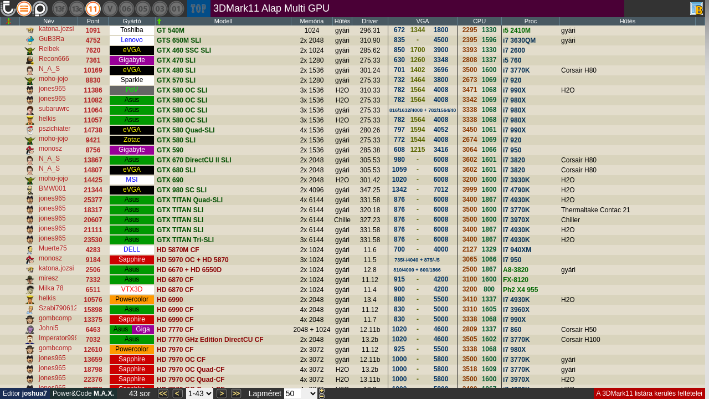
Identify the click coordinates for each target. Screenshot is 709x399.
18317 (93, 210)
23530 (93, 240)
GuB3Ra (51, 39)
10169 (93, 70)
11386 (93, 90)
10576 (93, 300)
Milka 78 (51, 288)
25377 (93, 200)
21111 (93, 230)
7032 (93, 340)
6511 (93, 290)
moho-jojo (53, 79)
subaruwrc (54, 108)
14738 (93, 130)
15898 (93, 310)
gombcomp (55, 318)
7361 (93, 60)
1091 (93, 30)
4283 (93, 250)
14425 (93, 180)
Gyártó (131, 21)
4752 (93, 40)
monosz (50, 148)
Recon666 (54, 59)
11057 (93, 120)
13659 (93, 360)
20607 (93, 220)
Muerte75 (53, 248)
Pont (93, 21)
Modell (223, 21)
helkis (47, 118)
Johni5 (48, 328)
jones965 (52, 89)
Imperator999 (58, 338)
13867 (93, 160)
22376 (93, 379)
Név (48, 21)
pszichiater (54, 128)
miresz (48, 278)
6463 (93, 330)
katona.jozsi (56, 29)
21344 (93, 190)
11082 (93, 100)
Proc (531, 21)
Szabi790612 (58, 308)
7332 (93, 280)
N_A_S (49, 69)
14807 (93, 170)
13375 (93, 320)
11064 (93, 110)
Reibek (49, 49)
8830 (93, 80)
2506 (93, 270)
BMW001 (52, 188)
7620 (93, 50)
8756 (93, 150)
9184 (93, 260)
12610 (93, 350)
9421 (93, 140)
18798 (93, 370)
